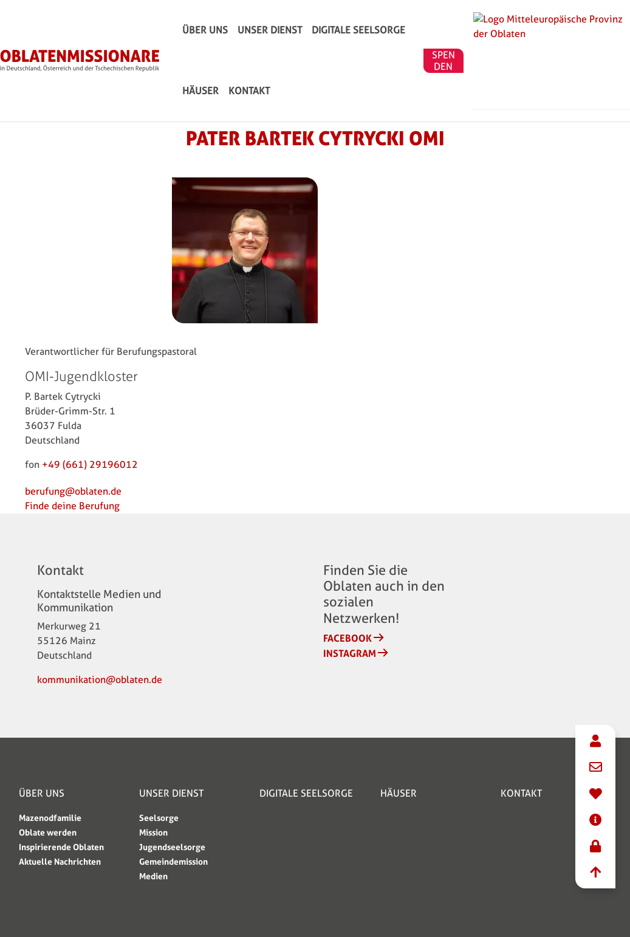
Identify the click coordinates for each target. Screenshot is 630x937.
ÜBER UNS (205, 48)
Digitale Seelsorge (358, 48)
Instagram (349, 653)
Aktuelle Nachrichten (60, 861)
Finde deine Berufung (72, 506)
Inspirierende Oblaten (61, 847)
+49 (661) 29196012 (90, 464)
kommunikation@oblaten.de (99, 679)
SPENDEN (540, 97)
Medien (153, 876)
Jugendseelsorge (172, 847)
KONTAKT (203, 145)
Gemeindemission (173, 861)
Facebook (347, 638)
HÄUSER (433, 48)
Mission (153, 832)
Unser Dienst (270, 48)
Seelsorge (159, 817)
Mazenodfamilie (50, 817)
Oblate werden (48, 832)
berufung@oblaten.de (73, 491)
